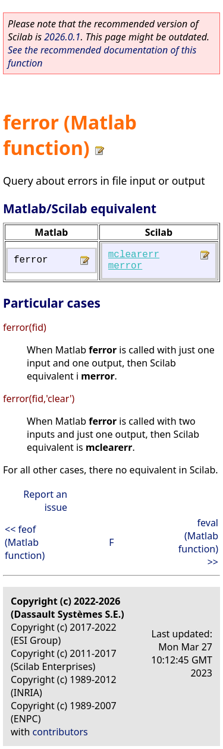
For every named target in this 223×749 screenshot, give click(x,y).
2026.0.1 (62, 36)
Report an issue (45, 501)
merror (125, 266)
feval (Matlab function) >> (198, 542)
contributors (60, 731)
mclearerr (133, 254)
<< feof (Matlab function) (25, 542)
